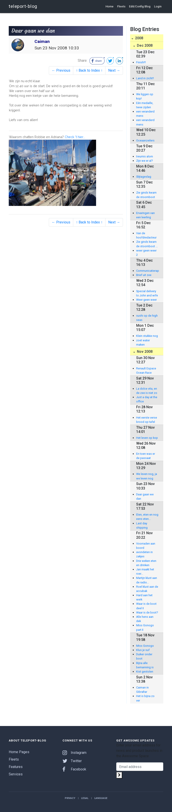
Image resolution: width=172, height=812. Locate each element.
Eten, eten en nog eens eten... (147, 517)
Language (100, 798)
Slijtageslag (143, 176)
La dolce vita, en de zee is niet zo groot (146, 391)
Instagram (74, 752)
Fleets (121, 6)
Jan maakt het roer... (145, 571)
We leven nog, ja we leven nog (146, 476)
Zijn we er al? (144, 160)
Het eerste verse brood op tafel (146, 420)
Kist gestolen (144, 671)
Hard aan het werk (144, 597)
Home (109, 6)
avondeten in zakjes (144, 554)
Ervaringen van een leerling (145, 215)
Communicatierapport (147, 270)
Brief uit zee (143, 275)
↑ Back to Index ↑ (89, 70)
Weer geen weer (146, 299)
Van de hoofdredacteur (146, 235)
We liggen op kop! (144, 96)
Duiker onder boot (144, 656)
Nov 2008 (144, 351)
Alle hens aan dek (144, 619)
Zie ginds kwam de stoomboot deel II (146, 195)
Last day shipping (142, 525)
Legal (84, 798)
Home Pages (19, 752)
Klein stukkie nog (147, 336)
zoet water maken (143, 342)
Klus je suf (143, 650)
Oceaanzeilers (145, 140)
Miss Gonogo (145, 645)
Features (16, 767)
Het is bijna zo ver (145, 698)
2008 (138, 38)
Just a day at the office (146, 399)
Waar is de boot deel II (146, 606)
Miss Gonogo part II (145, 627)
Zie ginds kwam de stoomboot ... (147, 244)
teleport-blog (23, 6)
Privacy (70, 798)
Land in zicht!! (145, 78)
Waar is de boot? (147, 612)
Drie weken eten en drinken (146, 563)
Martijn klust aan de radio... (146, 580)
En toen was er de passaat (145, 456)
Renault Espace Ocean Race (146, 370)
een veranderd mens (145, 113)
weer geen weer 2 (146, 252)
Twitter (72, 760)
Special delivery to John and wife (147, 293)
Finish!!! (141, 62)
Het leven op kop (147, 437)
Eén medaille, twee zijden (144, 105)
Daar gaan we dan (145, 496)
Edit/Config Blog (139, 6)
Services (16, 774)
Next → (114, 70)
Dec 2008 (144, 45)
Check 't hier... (75, 137)
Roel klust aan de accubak (147, 589)
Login (157, 6)
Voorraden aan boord (145, 545)
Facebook (74, 769)
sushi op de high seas (147, 318)
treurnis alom (144, 156)
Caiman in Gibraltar (142, 689)
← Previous (61, 70)
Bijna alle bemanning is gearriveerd (145, 665)
